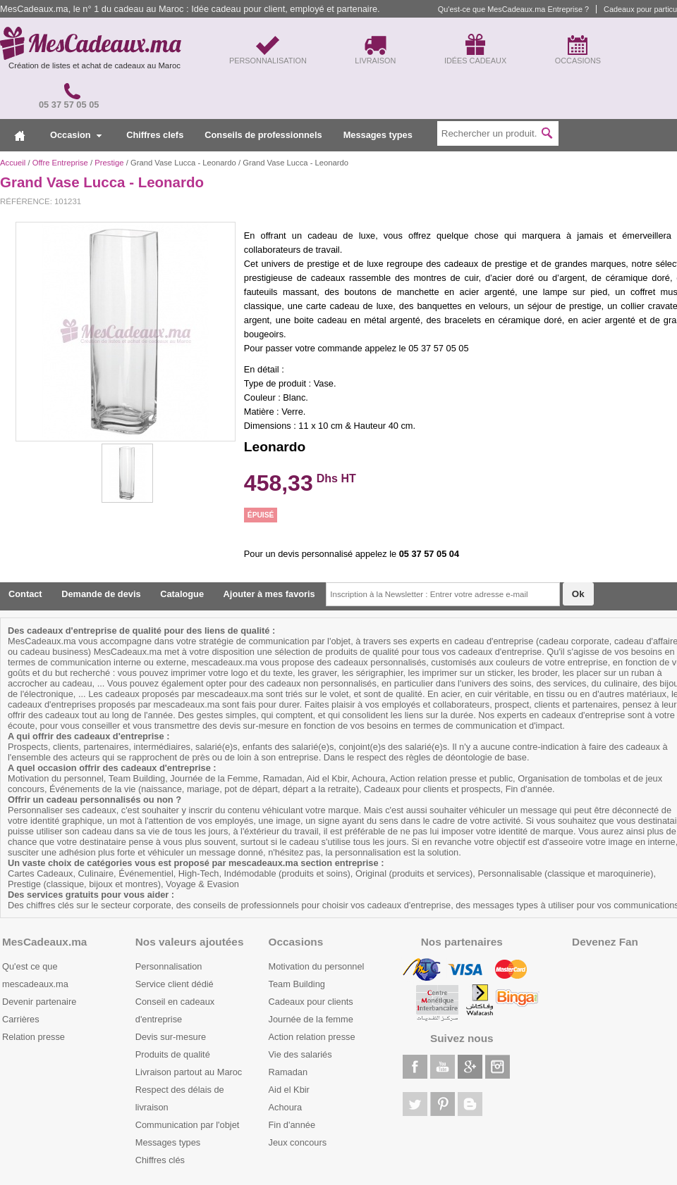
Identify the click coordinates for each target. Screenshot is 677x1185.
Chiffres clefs (154, 135)
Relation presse (33, 1037)
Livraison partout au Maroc (189, 1072)
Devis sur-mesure (170, 1037)
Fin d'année (292, 1125)
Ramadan (288, 1072)
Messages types (378, 135)
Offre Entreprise (60, 162)
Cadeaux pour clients (311, 1001)
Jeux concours (298, 1142)
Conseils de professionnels (263, 135)
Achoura (286, 1107)
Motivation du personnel (317, 966)
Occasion (76, 135)
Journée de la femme (311, 1019)
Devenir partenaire (39, 1001)
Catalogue (182, 594)
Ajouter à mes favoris (269, 594)
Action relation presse (312, 1037)
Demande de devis (100, 594)
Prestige (108, 162)
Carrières (20, 1019)
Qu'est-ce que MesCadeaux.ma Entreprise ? (513, 9)
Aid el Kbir (289, 1089)
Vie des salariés (300, 1054)
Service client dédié (174, 984)
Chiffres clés (160, 1160)
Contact (25, 594)
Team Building (297, 984)
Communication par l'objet (187, 1125)
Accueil (12, 162)
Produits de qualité (172, 1054)
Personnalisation (168, 966)
